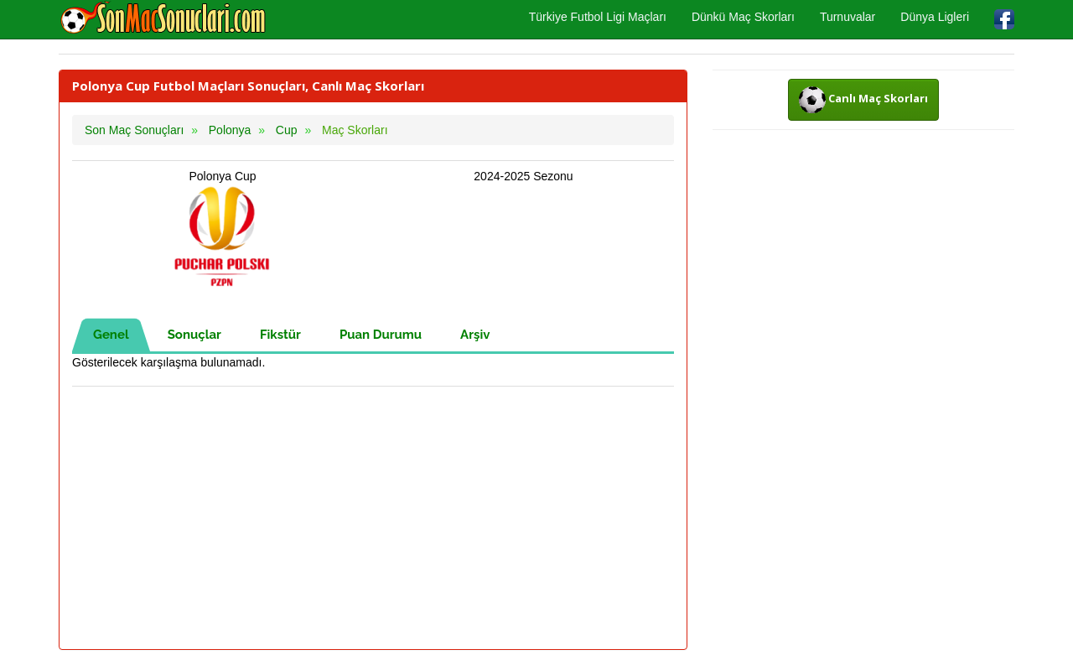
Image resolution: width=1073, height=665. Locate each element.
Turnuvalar (847, 16)
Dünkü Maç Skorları (743, 16)
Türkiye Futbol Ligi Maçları (597, 16)
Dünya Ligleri (934, 16)
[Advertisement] (373, 519)
